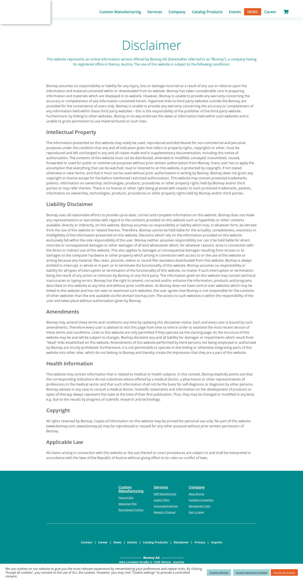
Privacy (200, 544)
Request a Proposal (164, 513)
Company (177, 12)
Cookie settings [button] (219, 572)
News (252, 12)
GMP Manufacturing (165, 495)
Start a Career (196, 513)
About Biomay (197, 495)
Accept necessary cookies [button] (251, 572)
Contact (86, 544)
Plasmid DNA (125, 499)
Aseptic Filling (161, 501)
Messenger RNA (127, 505)
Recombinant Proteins (130, 511)
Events (235, 12)
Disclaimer (181, 544)
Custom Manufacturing (120, 12)
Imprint (216, 544)
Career (270, 12)
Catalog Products (207, 12)
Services (154, 12)
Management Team (199, 507)
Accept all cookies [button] (284, 572)
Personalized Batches (166, 507)
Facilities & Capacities (201, 501)
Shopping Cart (286, 12)
